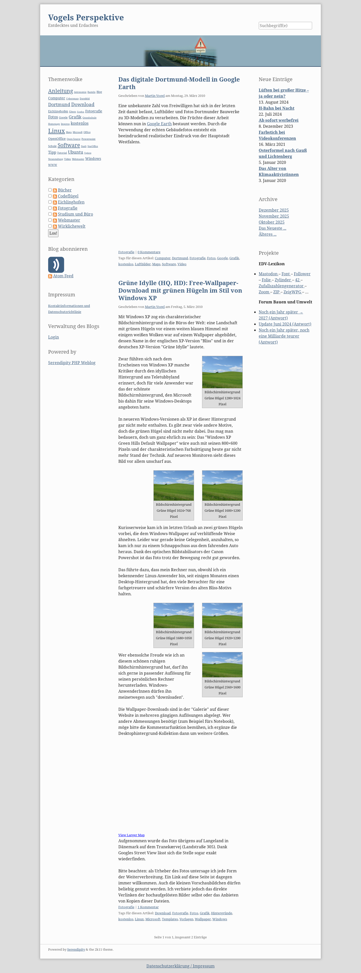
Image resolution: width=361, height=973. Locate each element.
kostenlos (125, 264)
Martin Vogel (155, 95)
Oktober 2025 (272, 222)
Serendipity (76, 949)
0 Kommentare (149, 252)
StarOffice (92, 146)
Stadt (83, 146)
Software (169, 264)
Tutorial (62, 152)
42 (298, 280)
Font (286, 274)
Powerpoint (88, 139)
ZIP (277, 292)
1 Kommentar (148, 907)
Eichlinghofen (58, 111)
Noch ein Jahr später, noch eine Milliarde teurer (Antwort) (284, 336)
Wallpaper (203, 919)
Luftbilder (143, 264)
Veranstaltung (55, 159)
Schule (52, 146)
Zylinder (283, 280)
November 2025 (274, 216)
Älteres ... (268, 234)
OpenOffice (57, 138)
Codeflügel (68, 196)
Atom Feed (63, 276)
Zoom (264, 292)
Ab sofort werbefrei (279, 120)
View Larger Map (131, 835)
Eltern (72, 111)
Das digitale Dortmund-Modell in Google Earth (179, 83)
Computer (162, 258)
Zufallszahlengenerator (282, 286)
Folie (267, 280)
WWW (52, 165)
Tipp (52, 152)
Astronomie (80, 92)
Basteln (91, 92)
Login (53, 337)
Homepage (54, 123)
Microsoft (152, 919)
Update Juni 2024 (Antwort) (285, 324)
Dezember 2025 (274, 210)
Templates (170, 919)
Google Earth (159, 123)
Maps (156, 264)
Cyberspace (72, 98)
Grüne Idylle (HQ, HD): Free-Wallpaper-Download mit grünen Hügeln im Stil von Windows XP (180, 290)
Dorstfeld (85, 98)
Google (222, 258)
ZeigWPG (293, 292)
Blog (99, 92)
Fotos (211, 258)
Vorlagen (186, 919)
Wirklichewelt (71, 226)
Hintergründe (221, 913)
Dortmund (180, 258)
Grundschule (89, 117)
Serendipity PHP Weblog (72, 362)
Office (87, 132)
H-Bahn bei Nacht (276, 108)
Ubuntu (75, 152)
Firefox (80, 111)
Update (87, 152)
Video (182, 264)
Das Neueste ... (272, 228)
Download (163, 913)
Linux (139, 919)
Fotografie (126, 252)
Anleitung (60, 90)
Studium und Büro (75, 214)
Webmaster (78, 159)
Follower (302, 274)
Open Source (73, 139)
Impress (65, 123)
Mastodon (269, 274)
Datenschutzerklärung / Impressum (180, 966)
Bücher (65, 190)
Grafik (234, 258)
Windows (219, 919)
